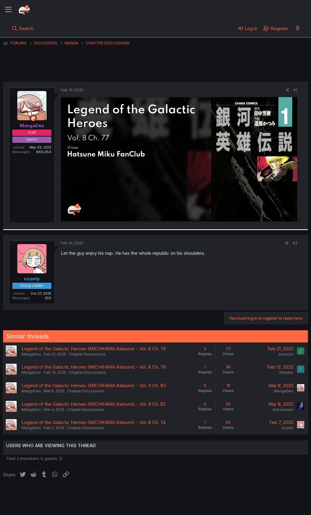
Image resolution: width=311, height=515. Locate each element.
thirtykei (286, 372)
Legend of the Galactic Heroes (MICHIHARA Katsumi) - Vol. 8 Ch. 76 (94, 367)
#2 (295, 243)
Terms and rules (116, 493)
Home (194, 493)
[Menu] (8, 9)
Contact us (82, 493)
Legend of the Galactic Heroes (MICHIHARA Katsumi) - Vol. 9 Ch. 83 (94, 385)
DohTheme (250, 506)
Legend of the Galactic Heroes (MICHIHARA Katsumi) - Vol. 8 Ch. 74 (94, 422)
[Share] (287, 90)
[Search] (23, 28)
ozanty (287, 428)
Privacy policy (152, 493)
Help (177, 493)
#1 (295, 90)
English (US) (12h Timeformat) (34, 493)
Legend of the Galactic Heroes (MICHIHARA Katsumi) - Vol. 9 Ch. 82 (94, 404)
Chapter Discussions (87, 354)
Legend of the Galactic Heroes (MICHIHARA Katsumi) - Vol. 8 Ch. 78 (94, 349)
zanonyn (285, 354)
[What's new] (297, 28)
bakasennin (283, 409)
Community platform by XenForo (258, 501)
